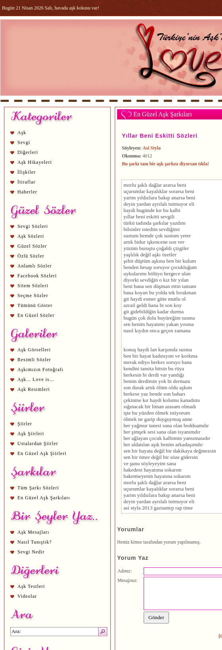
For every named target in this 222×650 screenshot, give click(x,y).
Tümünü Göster (35, 305)
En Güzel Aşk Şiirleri (41, 453)
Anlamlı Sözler (34, 266)
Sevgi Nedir (31, 552)
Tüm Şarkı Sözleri (38, 488)
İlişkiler (26, 172)
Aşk (21, 132)
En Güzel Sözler (36, 315)
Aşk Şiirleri (30, 433)
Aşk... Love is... (35, 379)
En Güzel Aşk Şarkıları (43, 497)
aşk (155, 255)
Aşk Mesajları (33, 532)
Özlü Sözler (30, 256)
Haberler (27, 192)
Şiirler (24, 423)
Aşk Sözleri (30, 236)
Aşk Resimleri (33, 389)
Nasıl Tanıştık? (34, 542)
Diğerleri (27, 152)
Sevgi (23, 142)
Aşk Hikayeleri (34, 162)
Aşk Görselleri (34, 349)
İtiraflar (26, 182)
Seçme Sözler (32, 295)
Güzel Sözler (32, 246)
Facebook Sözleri (37, 276)
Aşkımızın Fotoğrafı (40, 369)
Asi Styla (151, 148)
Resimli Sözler (34, 359)
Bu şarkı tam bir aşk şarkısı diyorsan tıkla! (165, 164)
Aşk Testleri (31, 586)
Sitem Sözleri (32, 285)
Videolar (27, 596)
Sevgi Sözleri (32, 226)
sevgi (166, 217)
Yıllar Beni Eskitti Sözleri (159, 136)
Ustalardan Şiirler (37, 443)
